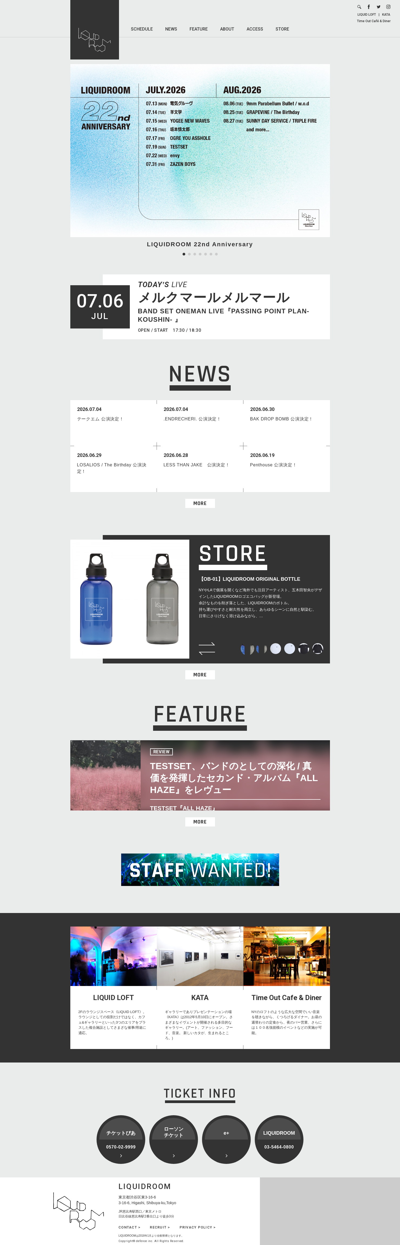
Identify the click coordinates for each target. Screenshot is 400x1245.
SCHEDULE (142, 29)
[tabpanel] (200, 156)
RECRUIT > (160, 1227)
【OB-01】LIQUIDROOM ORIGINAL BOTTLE (249, 579)
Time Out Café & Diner (374, 21)
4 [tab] (200, 254)
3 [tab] (194, 254)
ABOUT (227, 29)
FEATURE (199, 29)
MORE (200, 503)
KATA (386, 14)
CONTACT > (129, 1227)
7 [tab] (216, 254)
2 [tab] (189, 254)
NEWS (171, 29)
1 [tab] (184, 254)
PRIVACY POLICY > (198, 1227)
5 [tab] (205, 254)
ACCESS (255, 29)
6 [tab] (211, 254)
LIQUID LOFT (367, 14)
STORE (282, 29)
